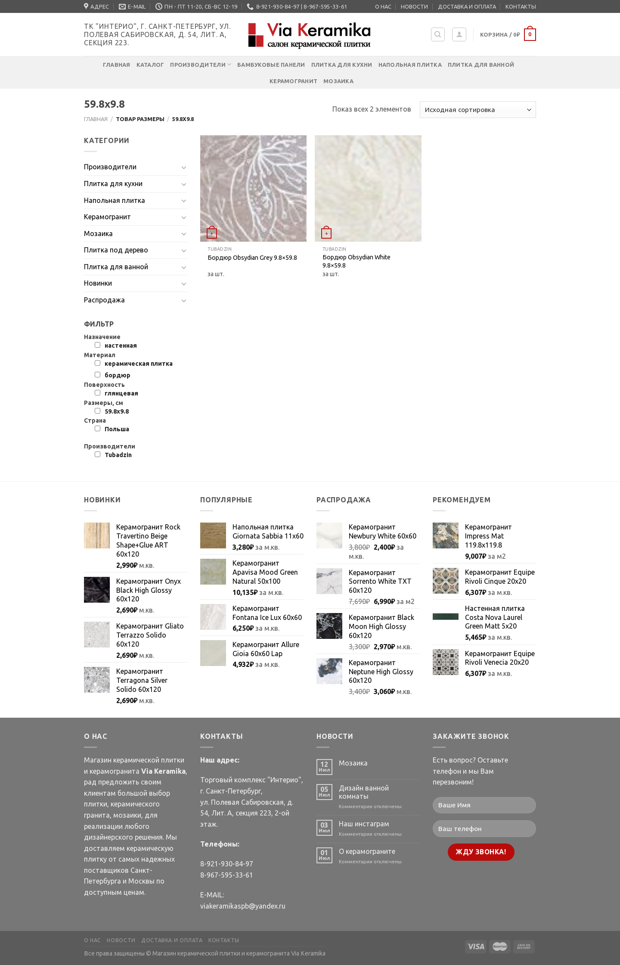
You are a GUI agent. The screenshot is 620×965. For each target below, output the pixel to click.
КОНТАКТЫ (520, 6)
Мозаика (338, 81)
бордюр (117, 375)
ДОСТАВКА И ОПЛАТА (467, 6)
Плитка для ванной (481, 65)
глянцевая (121, 393)
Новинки (98, 283)
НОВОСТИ (414, 6)
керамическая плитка (139, 363)
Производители (200, 64)
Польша (117, 429)
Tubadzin (118, 454)
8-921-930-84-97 (226, 864)
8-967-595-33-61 (226, 875)
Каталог (150, 65)
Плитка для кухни (341, 65)
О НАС (383, 6)
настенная (121, 345)
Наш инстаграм (364, 824)
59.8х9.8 (117, 411)
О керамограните (367, 851)
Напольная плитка (410, 65)
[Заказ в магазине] (478, 109)
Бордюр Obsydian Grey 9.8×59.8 (252, 257)
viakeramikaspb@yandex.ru (242, 906)
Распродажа (104, 300)
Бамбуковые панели (271, 65)
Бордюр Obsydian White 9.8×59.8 (356, 261)
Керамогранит (293, 81)
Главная (116, 65)
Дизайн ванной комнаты (364, 792)
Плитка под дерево (116, 250)
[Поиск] (438, 34)
